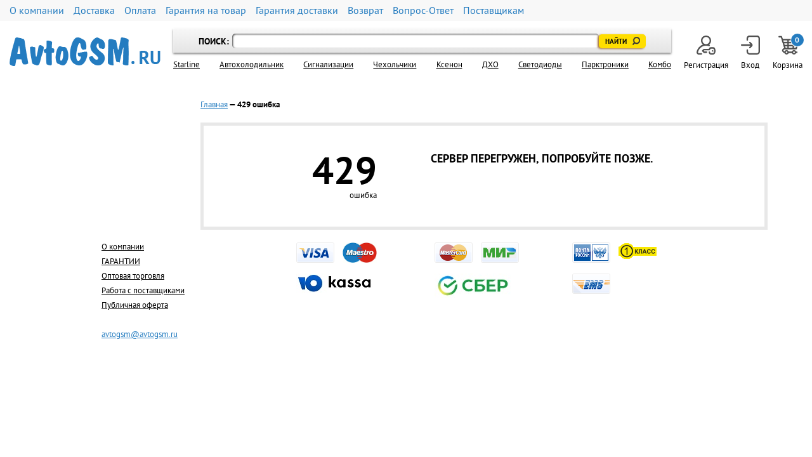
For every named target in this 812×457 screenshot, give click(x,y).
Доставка (94, 10)
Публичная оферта (135, 305)
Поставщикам (493, 10)
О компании (37, 10)
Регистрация (706, 53)
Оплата (140, 10)
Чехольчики (394, 64)
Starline (186, 64)
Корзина (787, 53)
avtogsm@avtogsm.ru (140, 334)
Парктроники (605, 64)
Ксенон (449, 64)
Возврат (365, 10)
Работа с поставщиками (143, 290)
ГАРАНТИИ (121, 261)
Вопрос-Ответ (423, 10)
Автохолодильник (251, 64)
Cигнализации (328, 64)
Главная (214, 104)
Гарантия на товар (206, 10)
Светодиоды (540, 64)
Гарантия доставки (297, 10)
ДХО (490, 64)
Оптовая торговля (133, 275)
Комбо (659, 64)
